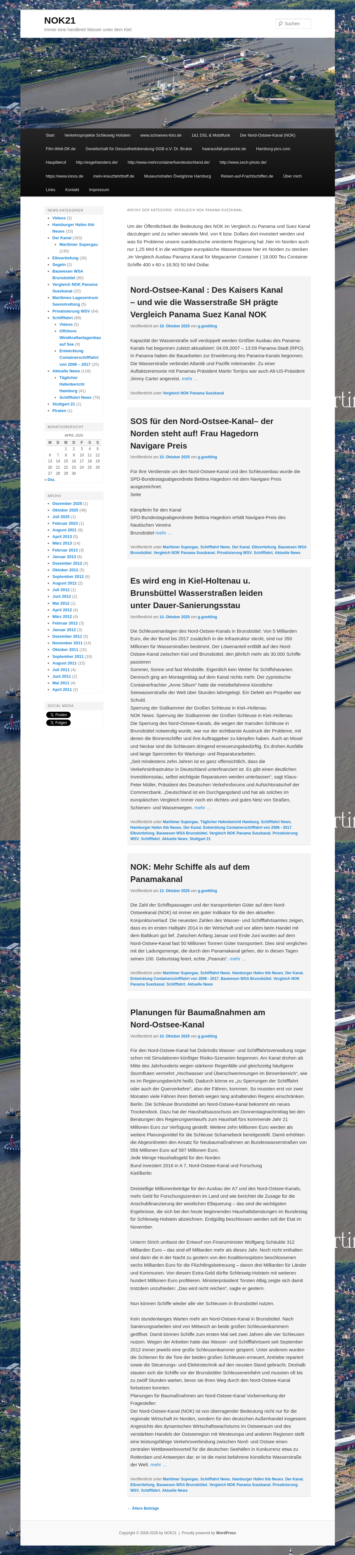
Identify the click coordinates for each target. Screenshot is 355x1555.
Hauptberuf (56, 162)
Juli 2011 (61, 669)
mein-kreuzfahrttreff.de (113, 176)
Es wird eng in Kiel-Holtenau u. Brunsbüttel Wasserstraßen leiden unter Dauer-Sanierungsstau (196, 593)
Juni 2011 (62, 676)
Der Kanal (241, 547)
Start (50, 135)
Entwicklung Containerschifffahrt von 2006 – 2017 (78, 357)
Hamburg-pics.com (273, 148)
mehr (190, 378)
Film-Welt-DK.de (61, 148)
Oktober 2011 (65, 649)
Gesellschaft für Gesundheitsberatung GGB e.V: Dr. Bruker (139, 148)
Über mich (292, 176)
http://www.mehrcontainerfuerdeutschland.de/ (169, 162)
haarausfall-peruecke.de (224, 148)
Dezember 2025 (67, 503)
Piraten (59, 410)
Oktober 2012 (65, 570)
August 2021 (65, 530)
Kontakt (72, 189)
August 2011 (65, 663)
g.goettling (207, 326)
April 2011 (62, 689)
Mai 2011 (61, 683)
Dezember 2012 (67, 563)
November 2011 (68, 643)
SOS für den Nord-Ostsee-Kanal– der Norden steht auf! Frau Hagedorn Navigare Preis (202, 433)
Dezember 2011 (67, 636)
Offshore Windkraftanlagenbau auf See (80, 338)
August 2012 (65, 583)
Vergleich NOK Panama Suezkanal (193, 393)
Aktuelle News (287, 553)
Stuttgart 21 (200, 839)
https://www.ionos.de (64, 176)
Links (50, 189)
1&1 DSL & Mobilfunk (210, 135)
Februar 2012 (65, 623)
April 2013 (62, 536)
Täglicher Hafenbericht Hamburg (229, 822)
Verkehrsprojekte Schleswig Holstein (97, 135)
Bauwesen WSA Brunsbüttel (182, 833)
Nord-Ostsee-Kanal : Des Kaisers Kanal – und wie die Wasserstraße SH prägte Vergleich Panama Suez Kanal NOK (206, 302)
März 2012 (62, 616)
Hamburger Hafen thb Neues (155, 827)
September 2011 (68, 656)
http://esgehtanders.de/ (97, 162)
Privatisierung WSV (234, 553)
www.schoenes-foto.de (160, 135)
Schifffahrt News (215, 547)
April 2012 (62, 610)
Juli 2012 (61, 589)
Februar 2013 (65, 550)
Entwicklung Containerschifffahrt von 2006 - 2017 (247, 827)
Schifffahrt (263, 553)
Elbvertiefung (264, 547)
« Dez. (50, 480)
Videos (59, 218)
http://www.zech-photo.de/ (243, 162)
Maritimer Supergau (180, 547)
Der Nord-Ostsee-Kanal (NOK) (267, 135)
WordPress (226, 1533)
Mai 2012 (61, 603)
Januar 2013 (64, 556)
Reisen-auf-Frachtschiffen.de (247, 176)
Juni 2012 (62, 596)
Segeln (59, 264)
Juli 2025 (61, 516)
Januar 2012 (64, 629)
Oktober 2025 (65, 510)
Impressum (99, 189)
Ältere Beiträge (143, 1508)
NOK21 (60, 20)
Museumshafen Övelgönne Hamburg (177, 176)
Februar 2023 (65, 523)
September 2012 (68, 576)
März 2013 (62, 543)
